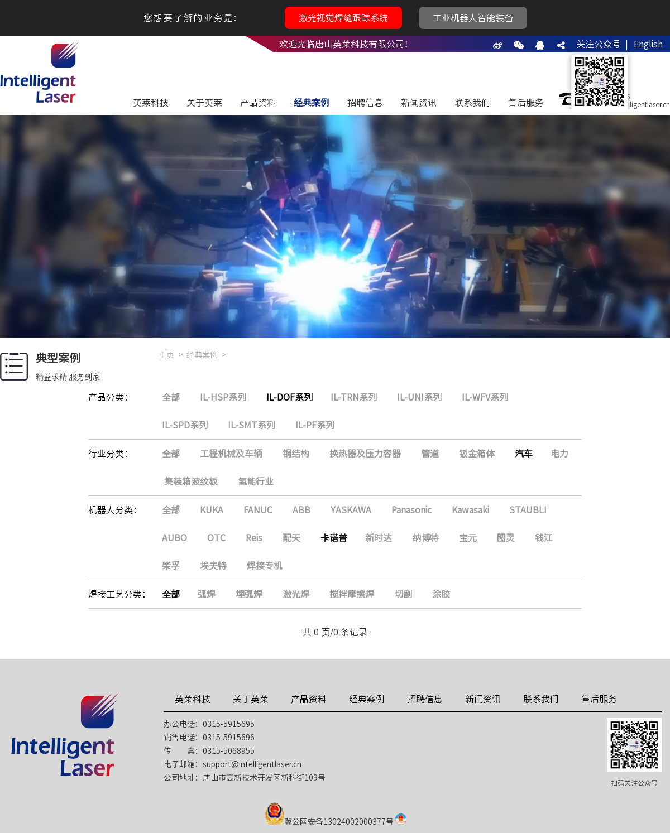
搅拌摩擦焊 (351, 594)
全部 (171, 397)
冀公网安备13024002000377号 (339, 822)
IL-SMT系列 (251, 425)
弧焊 (207, 594)
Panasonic (411, 509)
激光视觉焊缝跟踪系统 (343, 17)
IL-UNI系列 (419, 397)
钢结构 (296, 453)
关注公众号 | (602, 44)
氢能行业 (256, 481)
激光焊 (296, 594)
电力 (559, 453)
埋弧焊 (249, 594)
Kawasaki (470, 509)
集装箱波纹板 (191, 481)
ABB (301, 509)
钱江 (544, 537)
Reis (254, 537)
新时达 (378, 537)
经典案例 (311, 102)
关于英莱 (204, 102)
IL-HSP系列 (223, 397)
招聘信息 (365, 102)
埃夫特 (213, 565)
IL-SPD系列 (185, 425)
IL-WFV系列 (485, 397)
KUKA (211, 509)
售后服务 (526, 102)
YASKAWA (351, 509)
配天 (291, 537)
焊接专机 (265, 565)
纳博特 (425, 537)
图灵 (506, 537)
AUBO (174, 537)
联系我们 (472, 102)
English (648, 44)
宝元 (468, 537)
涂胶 (441, 594)
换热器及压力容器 (365, 453)
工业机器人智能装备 (473, 17)
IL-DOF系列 (289, 397)
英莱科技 (151, 102)
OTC (216, 537)
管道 (430, 453)
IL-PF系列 (314, 425)
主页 (166, 355)
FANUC (257, 509)
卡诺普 (333, 537)
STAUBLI (528, 509)
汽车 (524, 453)
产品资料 (258, 102)
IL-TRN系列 (354, 397)
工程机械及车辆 (231, 453)
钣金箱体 (477, 453)
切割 (403, 594)
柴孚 (171, 565)
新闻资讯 (419, 102)
